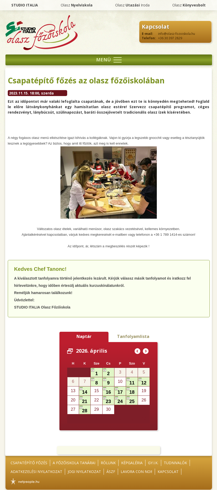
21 (84, 401)
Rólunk (108, 462)
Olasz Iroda (132, 5)
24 (120, 401)
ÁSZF (110, 471)
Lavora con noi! (136, 471)
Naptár (83, 336)
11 (132, 382)
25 (132, 401)
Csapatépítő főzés (29, 462)
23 (108, 401)
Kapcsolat (168, 471)
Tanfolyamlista (133, 336)
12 (143, 382)
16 (108, 392)
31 (84, 373)
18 (132, 392)
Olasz (76, 5)
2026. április (91, 350)
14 (84, 392)
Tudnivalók (175, 462)
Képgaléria (132, 462)
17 (120, 392)
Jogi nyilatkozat (84, 471)
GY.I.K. (153, 462)
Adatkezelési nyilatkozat (36, 471)
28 (84, 410)
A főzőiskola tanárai (74, 462)
